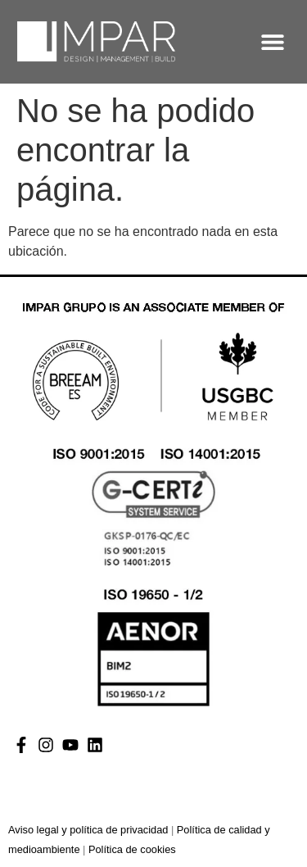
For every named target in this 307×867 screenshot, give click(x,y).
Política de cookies (132, 849)
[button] (273, 41)
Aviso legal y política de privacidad (88, 830)
